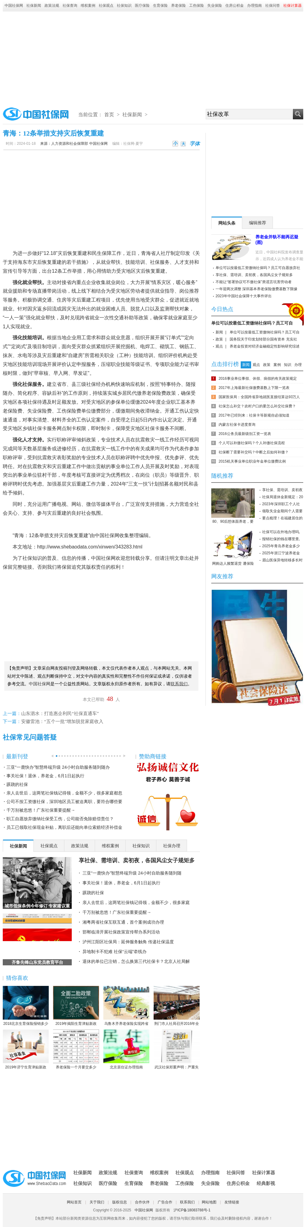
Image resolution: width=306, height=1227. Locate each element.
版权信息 (119, 1202)
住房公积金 (234, 5)
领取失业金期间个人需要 (282, 511)
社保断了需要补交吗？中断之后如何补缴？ (254, 452)
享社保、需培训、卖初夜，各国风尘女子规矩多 (137, 860)
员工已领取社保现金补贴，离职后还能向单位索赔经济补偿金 (64, 827)
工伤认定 (184, 410)
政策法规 (51, 5)
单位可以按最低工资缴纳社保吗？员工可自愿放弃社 (258, 268)
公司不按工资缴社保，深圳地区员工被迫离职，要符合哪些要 (64, 801)
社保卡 (39, 428)
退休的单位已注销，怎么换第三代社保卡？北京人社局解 (136, 961)
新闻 (219, 332)
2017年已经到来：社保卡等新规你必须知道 (254, 415)
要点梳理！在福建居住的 (282, 518)
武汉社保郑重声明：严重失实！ (177, 1049)
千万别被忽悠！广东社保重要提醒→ (40, 810)
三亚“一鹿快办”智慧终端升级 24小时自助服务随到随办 (58, 767)
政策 (219, 339)
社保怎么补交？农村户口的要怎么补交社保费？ (257, 406)
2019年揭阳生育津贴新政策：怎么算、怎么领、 (76, 1006)
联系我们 (187, 1202)
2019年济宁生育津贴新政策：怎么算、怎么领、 (26, 1049)
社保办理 (171, 845)
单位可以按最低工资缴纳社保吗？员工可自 (252, 323)
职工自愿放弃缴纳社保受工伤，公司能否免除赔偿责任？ (60, 818)
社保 (155, 262)
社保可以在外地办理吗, (281, 532)
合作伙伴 (142, 1202)
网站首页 (74, 1202)
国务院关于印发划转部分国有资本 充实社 (263, 339)
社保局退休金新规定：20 (282, 497)
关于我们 (97, 1202)
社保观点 (106, 5)
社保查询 (70, 5)
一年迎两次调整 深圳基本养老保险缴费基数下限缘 (256, 289)
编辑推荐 (257, 222)
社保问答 (272, 5)
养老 (146, 393)
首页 (109, 114)
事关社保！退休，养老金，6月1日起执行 (45, 775)
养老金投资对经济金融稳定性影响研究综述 (265, 346)
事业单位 (120, 466)
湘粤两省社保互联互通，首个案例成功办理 (123, 922)
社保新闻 (33, 5)
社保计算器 (263, 1172)
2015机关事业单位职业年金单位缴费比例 (252, 461)
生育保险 (160, 5)
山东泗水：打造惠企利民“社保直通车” (60, 713)
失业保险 (214, 5)
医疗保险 (142, 5)
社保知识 (124, 5)
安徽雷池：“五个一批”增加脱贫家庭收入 (62, 721)
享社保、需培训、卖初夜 (282, 490)
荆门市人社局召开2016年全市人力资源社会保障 (177, 1006)
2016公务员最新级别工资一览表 (245, 434)
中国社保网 (14, 5)
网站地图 (209, 1202)
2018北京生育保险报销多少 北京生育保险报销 (26, 1006)
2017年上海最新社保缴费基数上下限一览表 (254, 388)
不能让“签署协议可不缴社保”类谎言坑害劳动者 (254, 282)
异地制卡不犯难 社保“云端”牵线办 (114, 951)
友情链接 (231, 1202)
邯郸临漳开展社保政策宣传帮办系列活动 (121, 931)
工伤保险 (196, 5)
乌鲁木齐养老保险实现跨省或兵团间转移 (126, 1006)
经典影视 (266, 1183)
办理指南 (254, 5)
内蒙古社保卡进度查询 (237, 424)
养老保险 (178, 5)
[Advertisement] (153, 57)
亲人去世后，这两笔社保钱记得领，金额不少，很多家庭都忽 (64, 792)
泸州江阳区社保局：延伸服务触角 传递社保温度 (128, 941)
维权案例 (88, 5)
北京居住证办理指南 (126, 1049)
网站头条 (226, 223)
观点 (219, 346)
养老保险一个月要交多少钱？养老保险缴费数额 (76, 1049)
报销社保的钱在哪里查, (281, 539)
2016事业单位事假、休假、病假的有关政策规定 (258, 378)
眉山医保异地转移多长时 (282, 560)
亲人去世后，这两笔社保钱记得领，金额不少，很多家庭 (136, 902)
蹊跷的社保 (17, 784)
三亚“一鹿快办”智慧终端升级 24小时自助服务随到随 (132, 873)
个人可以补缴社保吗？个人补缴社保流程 (252, 443)
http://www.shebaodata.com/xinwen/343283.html (89, 546)
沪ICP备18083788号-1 (192, 1210)
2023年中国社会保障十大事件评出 (244, 296)
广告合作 (165, 1202)
